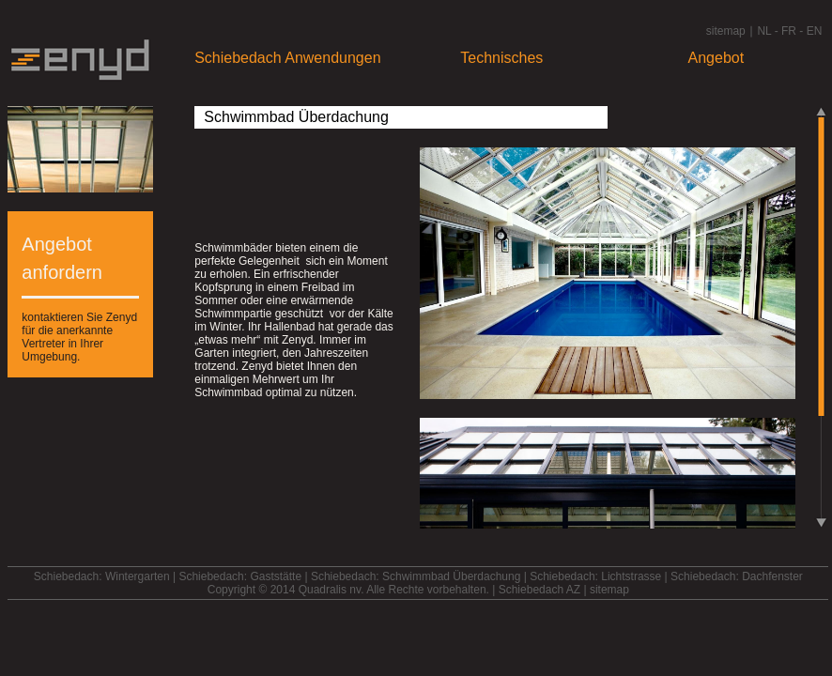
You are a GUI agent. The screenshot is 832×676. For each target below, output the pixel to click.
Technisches (501, 58)
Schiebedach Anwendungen (287, 58)
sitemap (726, 31)
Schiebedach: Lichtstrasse (595, 576)
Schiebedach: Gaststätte (239, 576)
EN (815, 31)
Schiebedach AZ (539, 589)
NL (764, 31)
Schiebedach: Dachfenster (736, 576)
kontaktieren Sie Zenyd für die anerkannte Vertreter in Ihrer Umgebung (79, 337)
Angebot (716, 58)
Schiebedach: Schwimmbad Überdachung (415, 576)
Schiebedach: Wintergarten (102, 576)
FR (788, 31)
